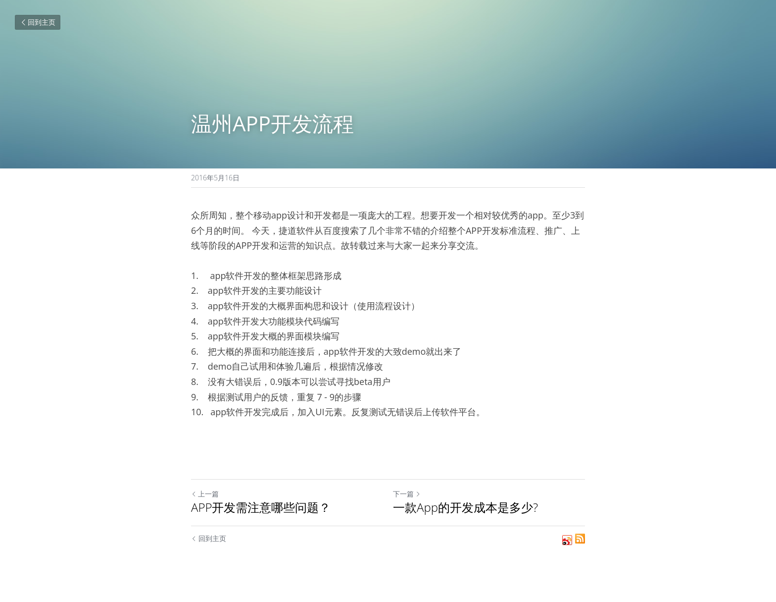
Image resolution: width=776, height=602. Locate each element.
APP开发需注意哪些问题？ (261, 507)
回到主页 (37, 22)
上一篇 (205, 493)
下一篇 (407, 493)
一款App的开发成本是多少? (465, 507)
